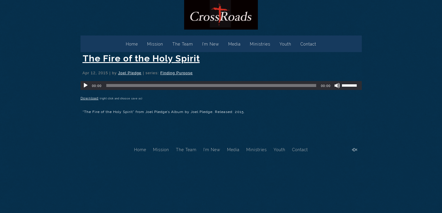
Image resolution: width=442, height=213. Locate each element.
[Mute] (337, 85)
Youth (285, 44)
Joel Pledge (130, 73)
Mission (155, 44)
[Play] (86, 85)
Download (90, 98)
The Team (182, 44)
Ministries (260, 44)
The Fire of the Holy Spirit (141, 58)
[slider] (211, 85)
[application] (221, 85)
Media (234, 44)
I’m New (210, 44)
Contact (308, 44)
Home (132, 44)
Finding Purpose (176, 73)
